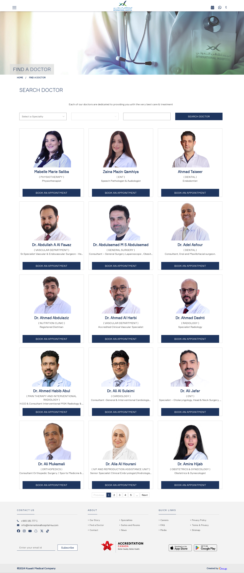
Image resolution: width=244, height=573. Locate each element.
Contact (94, 530)
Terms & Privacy (200, 525)
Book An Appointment (51, 192)
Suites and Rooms (130, 525)
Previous (99, 495)
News (124, 530)
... (137, 495)
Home (20, 77)
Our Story (95, 520)
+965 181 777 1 (29, 520)
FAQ (162, 525)
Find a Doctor (37, 77)
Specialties (126, 520)
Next (145, 495)
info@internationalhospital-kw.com (39, 525)
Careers (164, 520)
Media (163, 530)
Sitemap (196, 530)
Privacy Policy (199, 520)
